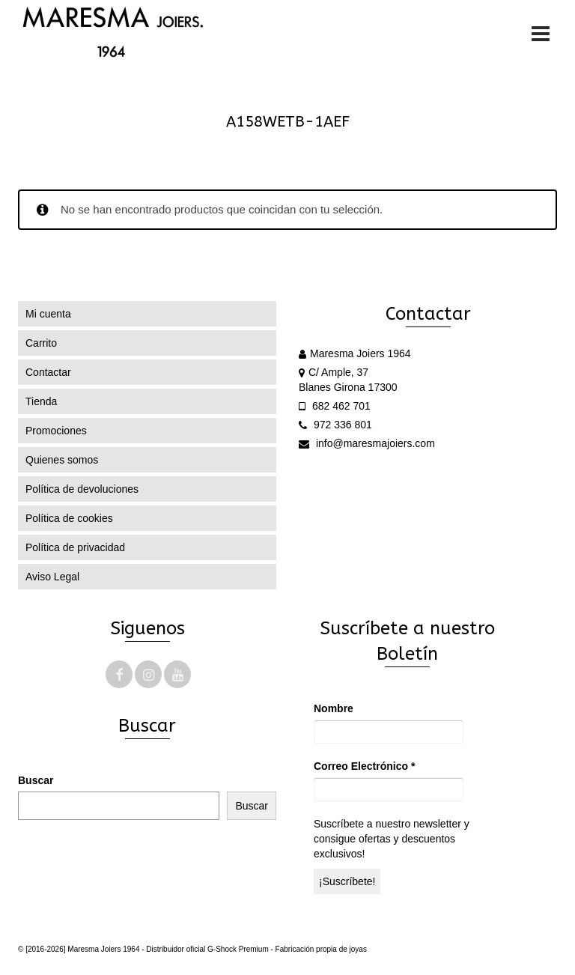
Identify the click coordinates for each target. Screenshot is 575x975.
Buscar (35, 780)
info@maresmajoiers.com (367, 443)
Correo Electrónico (364, 766)
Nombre (333, 708)
